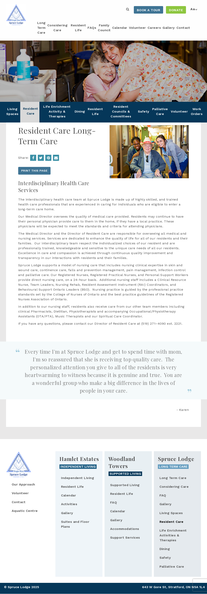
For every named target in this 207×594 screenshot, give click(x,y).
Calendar (119, 28)
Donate (176, 10)
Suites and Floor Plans (75, 524)
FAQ (113, 502)
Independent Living (77, 478)
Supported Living (125, 485)
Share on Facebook (33, 158)
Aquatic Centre (25, 511)
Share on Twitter (41, 158)
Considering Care (57, 27)
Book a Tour (148, 10)
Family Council (104, 27)
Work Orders (197, 111)
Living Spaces (12, 111)
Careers (154, 28)
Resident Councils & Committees (121, 111)
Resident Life (78, 27)
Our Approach (23, 484)
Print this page (34, 170)
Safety (143, 111)
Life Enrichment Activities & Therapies (173, 535)
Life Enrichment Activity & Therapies (57, 111)
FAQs (92, 28)
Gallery (169, 28)
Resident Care (30, 111)
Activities (69, 504)
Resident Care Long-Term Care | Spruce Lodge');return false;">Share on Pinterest (48, 158)
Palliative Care (160, 111)
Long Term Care (41, 27)
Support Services (125, 537)
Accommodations (124, 529)
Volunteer (137, 28)
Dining (80, 111)
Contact (183, 28)
